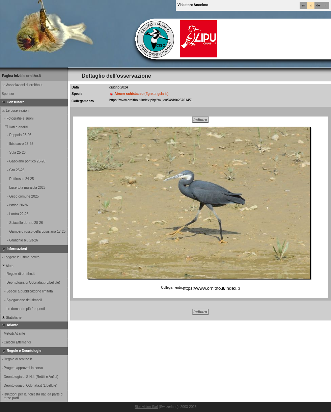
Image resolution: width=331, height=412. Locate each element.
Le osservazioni (15, 110)
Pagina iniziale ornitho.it (21, 76)
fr (326, 5)
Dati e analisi (14, 127)
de (318, 5)
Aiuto (7, 266)
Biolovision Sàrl (146, 407)
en (303, 5)
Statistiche (11, 317)
